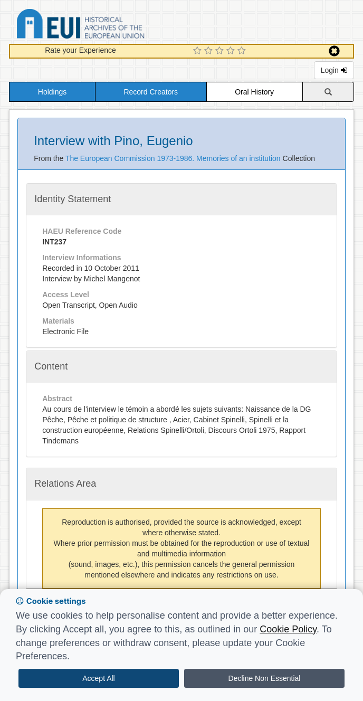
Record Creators (150, 92)
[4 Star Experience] (231, 51)
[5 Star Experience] (243, 51)
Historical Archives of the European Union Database (110, 25)
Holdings (52, 92)
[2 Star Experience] (209, 51)
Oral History (254, 92)
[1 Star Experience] (198, 51)
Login (334, 70)
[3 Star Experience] (220, 51)
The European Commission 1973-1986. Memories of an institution (174, 158)
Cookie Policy (288, 629)
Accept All (98, 678)
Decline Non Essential (264, 678)
